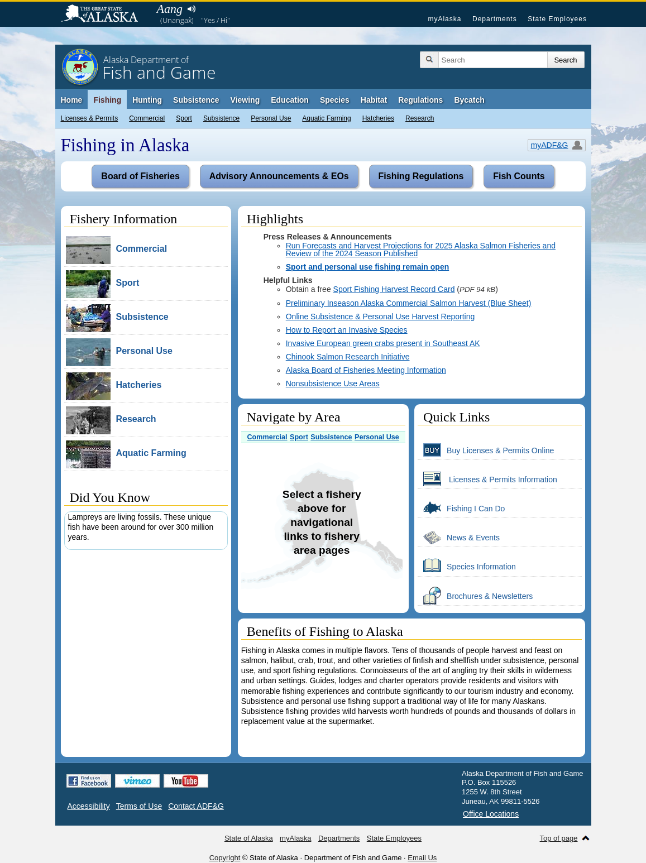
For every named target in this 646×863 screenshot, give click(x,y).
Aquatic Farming (326, 118)
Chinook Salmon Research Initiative (348, 356)
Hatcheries (378, 118)
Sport (184, 118)
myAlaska (444, 19)
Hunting (147, 99)
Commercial (147, 118)
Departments (494, 19)
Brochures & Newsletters (475, 596)
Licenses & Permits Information (487, 479)
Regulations (420, 99)
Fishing (107, 99)
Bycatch (469, 99)
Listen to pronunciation (192, 9)
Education (290, 99)
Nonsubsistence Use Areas (333, 383)
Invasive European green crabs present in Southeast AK (383, 343)
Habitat (374, 99)
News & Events (459, 537)
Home (72, 99)
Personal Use (271, 118)
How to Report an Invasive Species (347, 329)
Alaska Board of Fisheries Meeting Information (366, 370)
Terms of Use (139, 806)
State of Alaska (105, 14)
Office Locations (491, 813)
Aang (170, 9)
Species (335, 99)
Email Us (422, 858)
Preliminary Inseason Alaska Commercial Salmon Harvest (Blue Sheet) (409, 303)
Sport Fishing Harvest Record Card (394, 289)
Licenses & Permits (89, 118)
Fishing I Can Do (461, 508)
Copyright (225, 858)
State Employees (557, 19)
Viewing (245, 99)
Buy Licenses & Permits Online (486, 450)
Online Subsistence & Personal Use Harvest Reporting (380, 316)
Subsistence (221, 118)
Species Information (467, 566)
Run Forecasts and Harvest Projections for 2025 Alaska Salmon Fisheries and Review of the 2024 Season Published (421, 249)
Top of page (559, 838)
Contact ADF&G (196, 806)
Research (419, 118)
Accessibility (89, 806)
